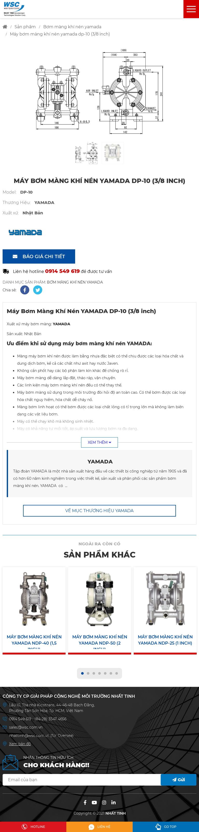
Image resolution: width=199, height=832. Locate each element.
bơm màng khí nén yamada (72, 26)
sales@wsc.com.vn (25, 725)
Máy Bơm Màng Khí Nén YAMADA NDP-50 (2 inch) (99, 640)
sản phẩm (25, 26)
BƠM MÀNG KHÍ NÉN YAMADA (75, 282)
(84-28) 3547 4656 (50, 716)
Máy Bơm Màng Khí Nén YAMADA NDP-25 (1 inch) (165, 640)
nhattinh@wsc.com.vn (29, 733)
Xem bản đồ (20, 741)
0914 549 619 (20, 716)
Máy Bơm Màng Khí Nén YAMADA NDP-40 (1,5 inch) (34, 640)
